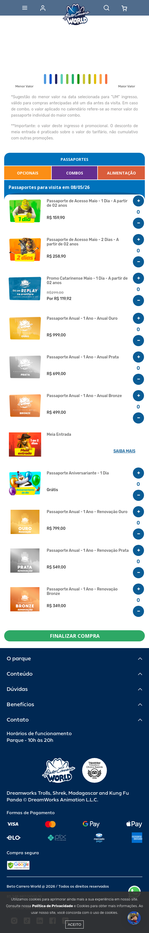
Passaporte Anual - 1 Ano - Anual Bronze (84, 396)
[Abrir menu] (24, 7)
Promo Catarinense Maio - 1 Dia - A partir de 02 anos (87, 280)
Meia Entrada (59, 434)
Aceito (74, 924)
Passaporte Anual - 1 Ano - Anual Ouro (82, 318)
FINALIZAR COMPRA (75, 635)
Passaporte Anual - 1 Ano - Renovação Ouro (87, 512)
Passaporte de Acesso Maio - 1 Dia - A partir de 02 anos (87, 203)
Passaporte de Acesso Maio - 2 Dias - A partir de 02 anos (83, 242)
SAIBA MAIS (124, 451)
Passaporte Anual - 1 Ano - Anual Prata (83, 357)
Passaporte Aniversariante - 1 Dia (78, 473)
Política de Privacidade (52, 906)
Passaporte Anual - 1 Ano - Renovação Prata (88, 550)
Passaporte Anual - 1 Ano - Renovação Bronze (82, 591)
